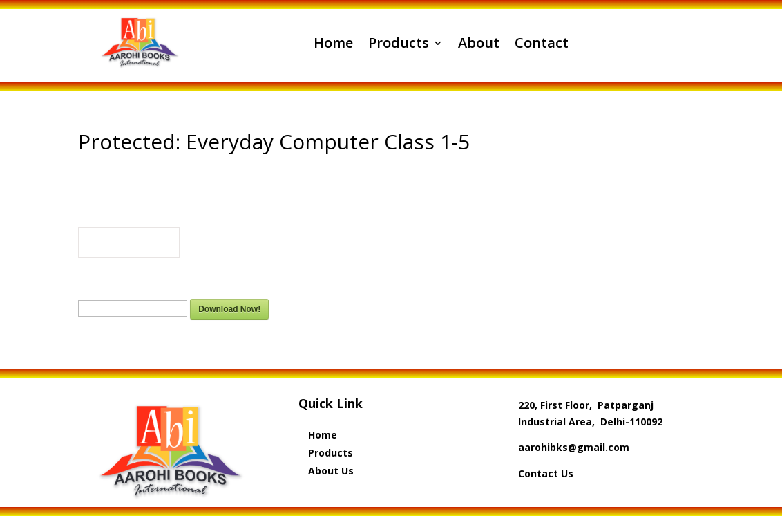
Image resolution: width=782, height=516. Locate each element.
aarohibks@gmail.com (573, 447)
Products (398, 42)
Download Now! (229, 309)
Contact (542, 42)
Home (333, 42)
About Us (331, 470)
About (478, 42)
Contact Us (545, 473)
